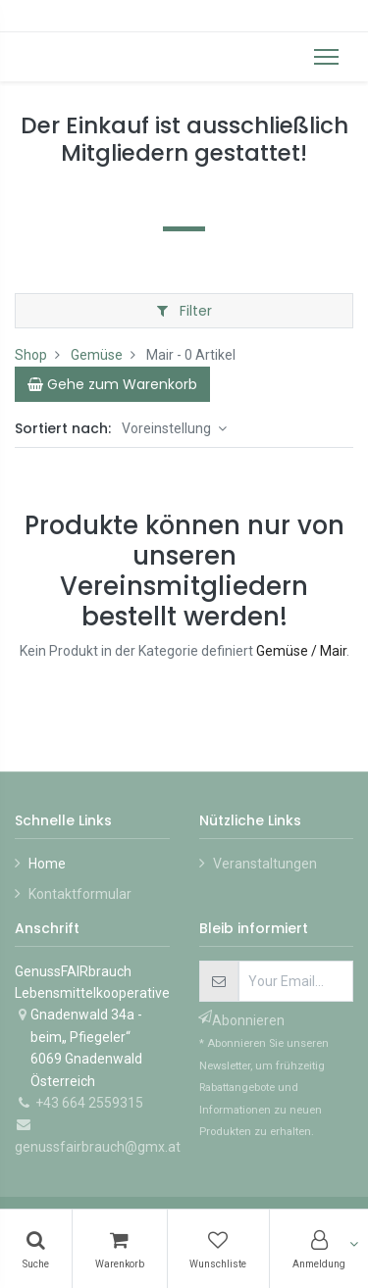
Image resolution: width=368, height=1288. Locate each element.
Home (47, 863)
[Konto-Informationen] (319, 1249)
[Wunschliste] (219, 1249)
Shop (31, 355)
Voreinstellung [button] (168, 428)
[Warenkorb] (120, 1249)
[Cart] (112, 384)
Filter (184, 311)
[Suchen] (36, 1249)
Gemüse (97, 355)
